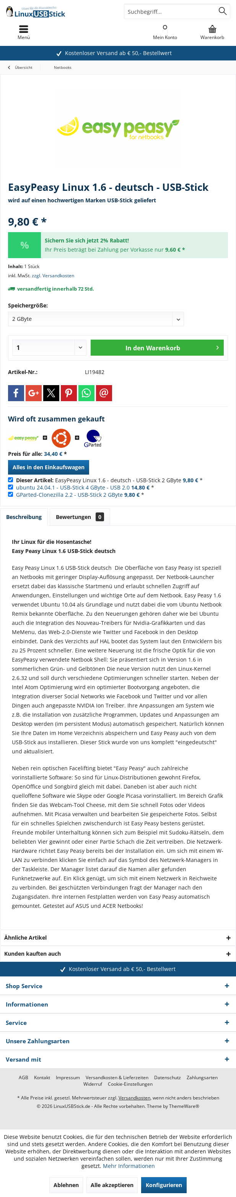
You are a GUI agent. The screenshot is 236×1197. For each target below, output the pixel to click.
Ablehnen (66, 1185)
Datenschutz (167, 1078)
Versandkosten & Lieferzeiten (117, 1078)
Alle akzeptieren (112, 1185)
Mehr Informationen (129, 1165)
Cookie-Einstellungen (130, 1084)
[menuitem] (212, 32)
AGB (23, 1078)
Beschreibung (24, 516)
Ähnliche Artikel (25, 937)
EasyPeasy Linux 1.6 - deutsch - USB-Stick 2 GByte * (109, 480)
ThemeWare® (184, 1106)
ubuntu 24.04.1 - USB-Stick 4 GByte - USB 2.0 (73, 487)
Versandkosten (134, 1098)
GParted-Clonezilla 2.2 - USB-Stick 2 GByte (69, 494)
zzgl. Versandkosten (53, 275)
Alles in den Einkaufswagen (49, 467)
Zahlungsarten (202, 1078)
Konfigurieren (164, 1185)
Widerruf (92, 1084)
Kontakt (42, 1078)
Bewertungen (80, 516)
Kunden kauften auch (32, 953)
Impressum (68, 1078)
